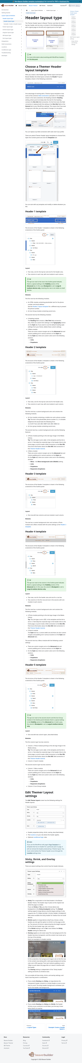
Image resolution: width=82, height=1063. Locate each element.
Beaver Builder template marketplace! (31, 1)
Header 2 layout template (40, 306)
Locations (4, 47)
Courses (63, 5)
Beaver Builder (22, 5)
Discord (45, 1048)
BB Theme (42, 5)
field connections (44, 96)
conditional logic (38, 837)
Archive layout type (8, 29)
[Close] (80, 1)
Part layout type (7, 38)
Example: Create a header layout (13, 24)
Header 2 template (73, 21)
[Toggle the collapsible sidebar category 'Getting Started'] (21, 12)
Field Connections (6, 44)
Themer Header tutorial (37, 449)
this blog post (33, 59)
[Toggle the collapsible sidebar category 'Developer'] (21, 55)
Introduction (5, 10)
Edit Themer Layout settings (75, 37)
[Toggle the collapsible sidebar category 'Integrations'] (21, 41)
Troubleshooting (6, 52)
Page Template (53, 845)
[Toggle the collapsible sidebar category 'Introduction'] (21, 10)
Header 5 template (73, 33)
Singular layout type (8, 32)
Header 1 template (73, 17)
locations (33, 835)
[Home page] (26, 10)
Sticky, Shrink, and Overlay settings (74, 42)
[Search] (74, 5)
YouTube (26, 1048)
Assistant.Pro (64, 1)
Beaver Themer (33, 5)
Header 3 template (73, 25)
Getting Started (6, 12)
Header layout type (8, 18)
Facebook (45, 1040)
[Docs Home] (17, 5)
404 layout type (7, 35)
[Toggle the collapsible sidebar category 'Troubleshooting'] (21, 52)
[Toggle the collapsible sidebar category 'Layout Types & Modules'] (21, 15)
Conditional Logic (6, 50)
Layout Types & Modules (8, 15)
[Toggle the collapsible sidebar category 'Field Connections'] (21, 44)
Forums (45, 1045)
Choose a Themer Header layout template (74, 13)
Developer (4, 55)
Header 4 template (73, 29)
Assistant (49, 5)
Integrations (5, 41)
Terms (64, 1043)
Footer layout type (8, 27)
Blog (24, 1040)
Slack (44, 1043)
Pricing (25, 1043)
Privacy (64, 1040)
